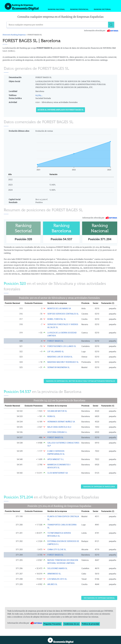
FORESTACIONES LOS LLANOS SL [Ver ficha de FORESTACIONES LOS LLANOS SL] (61, 346)
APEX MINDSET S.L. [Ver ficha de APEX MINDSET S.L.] (55, 459)
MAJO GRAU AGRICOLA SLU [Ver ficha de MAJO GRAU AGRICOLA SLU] (59, 427)
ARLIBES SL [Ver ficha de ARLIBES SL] (52, 584)
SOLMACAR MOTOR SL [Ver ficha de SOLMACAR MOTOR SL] (57, 411)
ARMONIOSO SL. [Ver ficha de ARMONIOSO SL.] (54, 573)
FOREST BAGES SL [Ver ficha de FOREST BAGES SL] (55, 341)
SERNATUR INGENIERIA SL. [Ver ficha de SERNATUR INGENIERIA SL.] (58, 367)
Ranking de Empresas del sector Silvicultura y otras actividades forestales (80, 381)
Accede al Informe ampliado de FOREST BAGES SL (60, 110)
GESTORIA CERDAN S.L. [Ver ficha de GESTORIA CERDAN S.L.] (57, 432)
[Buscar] (111, 25)
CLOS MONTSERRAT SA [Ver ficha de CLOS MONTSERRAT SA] (57, 473)
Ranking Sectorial (102, 9)
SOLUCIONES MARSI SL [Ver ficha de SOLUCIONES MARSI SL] (57, 568)
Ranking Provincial (79, 9)
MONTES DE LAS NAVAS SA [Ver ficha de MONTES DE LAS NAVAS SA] (59, 308)
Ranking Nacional (56, 9)
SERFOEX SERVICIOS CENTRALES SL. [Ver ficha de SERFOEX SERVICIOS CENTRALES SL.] (63, 313)
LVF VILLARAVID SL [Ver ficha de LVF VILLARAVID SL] (55, 351)
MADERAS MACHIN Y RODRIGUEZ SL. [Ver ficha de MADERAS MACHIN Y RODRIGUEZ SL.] (63, 362)
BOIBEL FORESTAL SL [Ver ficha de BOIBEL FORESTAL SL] (56, 319)
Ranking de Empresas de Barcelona (99, 487)
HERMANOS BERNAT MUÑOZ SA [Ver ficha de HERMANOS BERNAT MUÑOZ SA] (61, 421)
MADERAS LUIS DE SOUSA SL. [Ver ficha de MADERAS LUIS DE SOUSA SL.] (60, 356)
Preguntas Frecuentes (52, 624)
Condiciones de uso (71, 624)
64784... (39, 95)
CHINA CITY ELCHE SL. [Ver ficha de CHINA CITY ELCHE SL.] (57, 549)
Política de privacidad (90, 624)
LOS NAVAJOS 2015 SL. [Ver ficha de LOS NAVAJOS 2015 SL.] (57, 579)
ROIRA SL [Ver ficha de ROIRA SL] (51, 416)
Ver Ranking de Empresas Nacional (99, 598)
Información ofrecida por (101, 31)
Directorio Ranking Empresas (14, 35)
